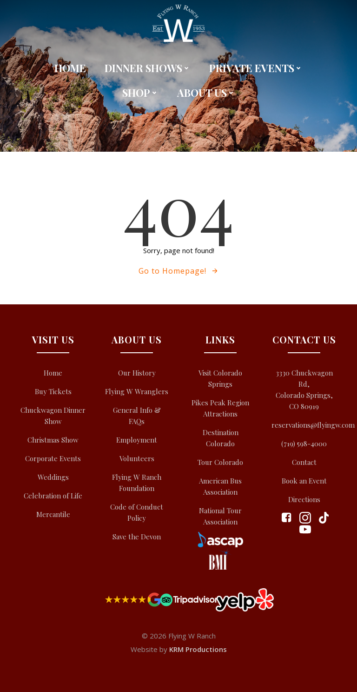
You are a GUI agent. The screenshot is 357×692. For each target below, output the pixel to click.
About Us (206, 93)
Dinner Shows (148, 68)
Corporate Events (53, 458)
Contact (304, 462)
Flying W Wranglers (136, 391)
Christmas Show (53, 439)
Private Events (256, 68)
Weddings (53, 477)
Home (70, 68)
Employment (136, 439)
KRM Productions (198, 649)
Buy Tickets (53, 391)
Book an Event (304, 480)
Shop (140, 93)
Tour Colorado (220, 462)
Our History (137, 372)
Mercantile (53, 514)
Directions (304, 499)
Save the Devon (136, 536)
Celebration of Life (53, 495)
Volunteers (136, 458)
